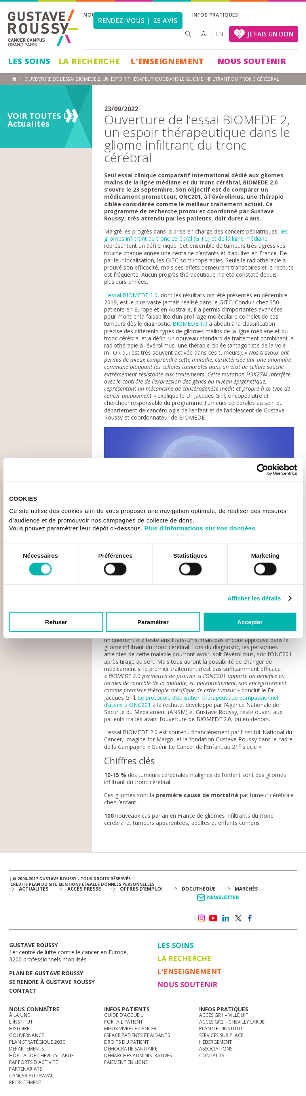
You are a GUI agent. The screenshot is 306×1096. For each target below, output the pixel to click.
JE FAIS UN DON (270, 34)
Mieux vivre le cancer (130, 1028)
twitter (238, 918)
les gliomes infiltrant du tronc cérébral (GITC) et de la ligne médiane (196, 235)
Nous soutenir (251, 61)
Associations (215, 1048)
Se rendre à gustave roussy (52, 982)
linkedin (225, 918)
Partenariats (25, 1069)
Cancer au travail (32, 1075)
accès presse (84, 888)
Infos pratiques (215, 14)
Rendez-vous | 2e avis (138, 20)
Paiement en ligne (126, 1062)
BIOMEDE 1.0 (190, 323)
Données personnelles (127, 884)
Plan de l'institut (221, 1028)
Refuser (56, 622)
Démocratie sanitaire (130, 1048)
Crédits (19, 884)
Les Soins (29, 61)
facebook (250, 918)
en (219, 34)
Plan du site (43, 884)
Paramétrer (153, 622)
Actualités (33, 888)
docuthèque (199, 888)
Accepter (249, 622)
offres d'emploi (141, 888)
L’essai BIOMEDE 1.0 (131, 295)
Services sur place (221, 1035)
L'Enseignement (167, 61)
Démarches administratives (138, 1055)
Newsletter (219, 901)
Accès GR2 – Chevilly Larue (231, 1021)
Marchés (246, 888)
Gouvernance (26, 1035)
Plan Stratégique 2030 (37, 1042)
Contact (23, 990)
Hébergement (215, 1042)
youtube (213, 918)
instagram (201, 918)
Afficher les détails (254, 598)
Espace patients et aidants (137, 1035)
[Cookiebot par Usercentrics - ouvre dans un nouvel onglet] (262, 469)
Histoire (19, 1028)
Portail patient (123, 1021)
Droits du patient (126, 1042)
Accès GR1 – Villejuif (223, 1015)
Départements (26, 1048)
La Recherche (89, 61)
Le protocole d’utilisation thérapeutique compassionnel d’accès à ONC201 (191, 701)
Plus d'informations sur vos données (199, 528)
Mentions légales (79, 884)
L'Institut (21, 1021)
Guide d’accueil (123, 1015)
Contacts (211, 1055)
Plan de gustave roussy (46, 973)
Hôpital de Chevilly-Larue (41, 1055)
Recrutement (25, 1082)
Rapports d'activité (33, 1062)
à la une (19, 1015)
